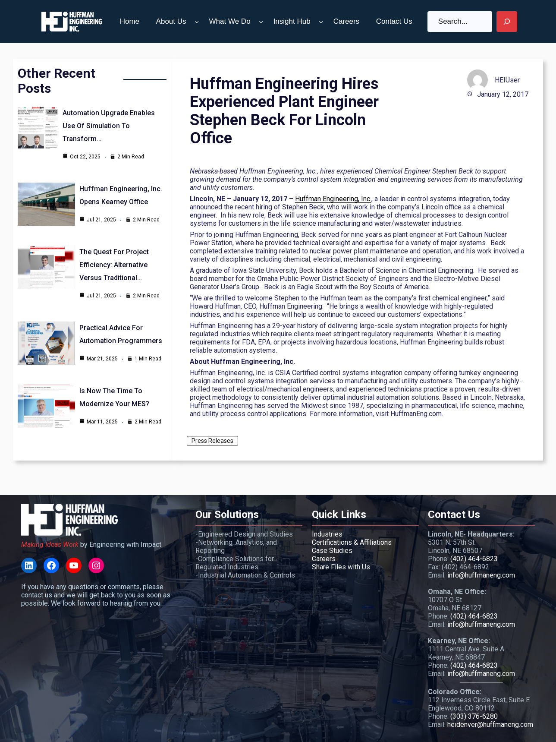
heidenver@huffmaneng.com (490, 724)
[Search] (506, 21)
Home (129, 21)
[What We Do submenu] (261, 21)
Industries (327, 534)
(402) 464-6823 (474, 559)
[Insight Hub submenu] (321, 21)
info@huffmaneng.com (481, 575)
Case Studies (332, 550)
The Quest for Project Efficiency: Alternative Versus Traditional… (114, 265)
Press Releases (212, 440)
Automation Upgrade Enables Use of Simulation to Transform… (109, 126)
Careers (324, 559)
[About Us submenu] (197, 21)
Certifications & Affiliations (352, 542)
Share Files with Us (341, 567)
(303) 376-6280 (474, 716)
